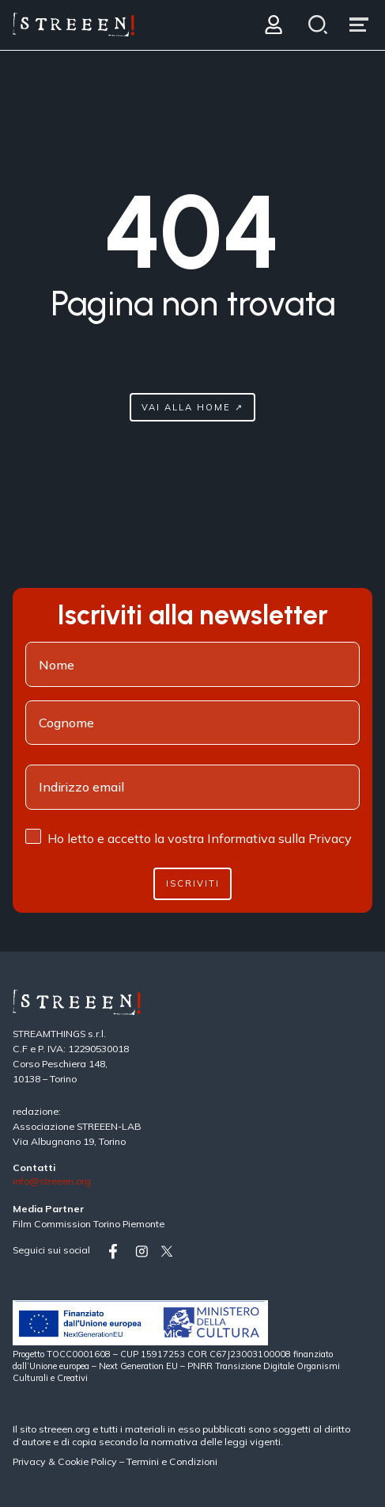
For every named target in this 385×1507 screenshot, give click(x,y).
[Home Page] (73, 25)
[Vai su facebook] (118, 1251)
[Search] (318, 25)
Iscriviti (193, 883)
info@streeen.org (52, 1182)
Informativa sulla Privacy (279, 838)
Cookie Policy (87, 1461)
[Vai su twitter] (169, 1251)
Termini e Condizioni (171, 1461)
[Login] (273, 25)
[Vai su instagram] (144, 1251)
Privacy (30, 1461)
